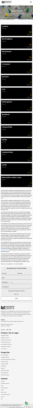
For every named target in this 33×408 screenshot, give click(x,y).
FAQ (2, 398)
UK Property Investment (5, 394)
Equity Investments (4, 372)
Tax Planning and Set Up (5, 342)
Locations (3, 381)
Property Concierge (4, 363)
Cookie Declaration (28, 407)
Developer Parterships (5, 383)
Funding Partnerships (5, 374)
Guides (2, 390)
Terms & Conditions (12, 407)
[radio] (15, 293)
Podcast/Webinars (4, 387)
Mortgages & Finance (5, 337)
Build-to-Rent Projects (5, 370)
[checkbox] (16, 293)
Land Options (3, 366)
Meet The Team (4, 392)
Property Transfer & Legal (6, 339)
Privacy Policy (18, 407)
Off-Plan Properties (4, 354)
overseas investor (4, 249)
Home (2, 17)
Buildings (2, 368)
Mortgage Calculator (5, 335)
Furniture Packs (4, 348)
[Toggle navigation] (30, 2)
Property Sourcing (4, 361)
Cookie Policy (23, 407)
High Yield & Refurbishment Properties (8, 359)
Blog (2, 385)
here (13, 264)
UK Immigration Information (6, 344)
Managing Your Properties (6, 346)
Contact (2, 396)
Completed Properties (5, 357)
